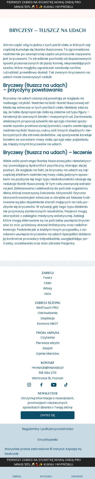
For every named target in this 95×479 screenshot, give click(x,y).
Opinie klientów (47, 353)
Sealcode (12, 454)
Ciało (47, 283)
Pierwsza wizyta (47, 343)
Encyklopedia (48, 439)
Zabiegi (48, 273)
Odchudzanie (47, 313)
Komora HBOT (47, 323)
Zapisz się (47, 415)
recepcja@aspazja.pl (47, 367)
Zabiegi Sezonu (47, 303)
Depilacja (48, 318)
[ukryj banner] (90, 5)
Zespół (47, 348)
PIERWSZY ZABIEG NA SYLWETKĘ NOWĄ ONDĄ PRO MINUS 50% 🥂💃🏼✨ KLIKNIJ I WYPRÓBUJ (44, 4)
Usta (47, 293)
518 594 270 (47, 372)
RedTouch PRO (47, 307)
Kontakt (47, 363)
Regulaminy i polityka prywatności (47, 429)
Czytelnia (48, 337)
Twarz (47, 277)
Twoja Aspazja (47, 333)
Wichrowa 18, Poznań (47, 378)
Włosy (47, 288)
